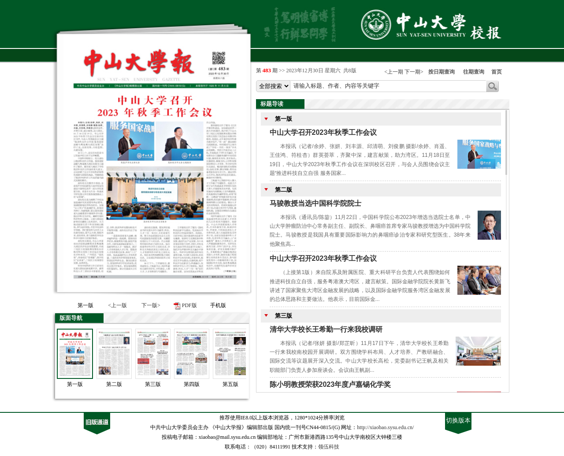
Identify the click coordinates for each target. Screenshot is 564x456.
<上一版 (117, 305)
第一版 (75, 384)
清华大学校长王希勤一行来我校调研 (326, 329)
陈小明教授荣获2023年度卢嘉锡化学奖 (330, 384)
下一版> (150, 305)
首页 (496, 72)
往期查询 (473, 72)
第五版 (230, 384)
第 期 (267, 70)
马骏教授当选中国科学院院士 (315, 203)
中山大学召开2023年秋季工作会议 (323, 132)
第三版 (153, 384)
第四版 (192, 384)
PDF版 (189, 305)
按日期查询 (441, 72)
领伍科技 (328, 447)
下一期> (413, 72)
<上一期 (393, 72)
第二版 (114, 384)
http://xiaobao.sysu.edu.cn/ (385, 427)
